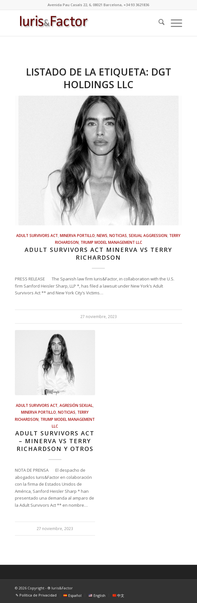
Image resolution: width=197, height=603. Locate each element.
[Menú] (173, 23)
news (102, 235)
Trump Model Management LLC (111, 242)
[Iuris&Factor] (82, 23)
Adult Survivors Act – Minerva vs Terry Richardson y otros (54, 440)
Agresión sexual (76, 405)
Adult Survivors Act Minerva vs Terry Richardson (98, 253)
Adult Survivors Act (37, 235)
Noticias (118, 235)
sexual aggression (148, 235)
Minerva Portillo (77, 235)
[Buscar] (158, 23)
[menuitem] (158, 23)
